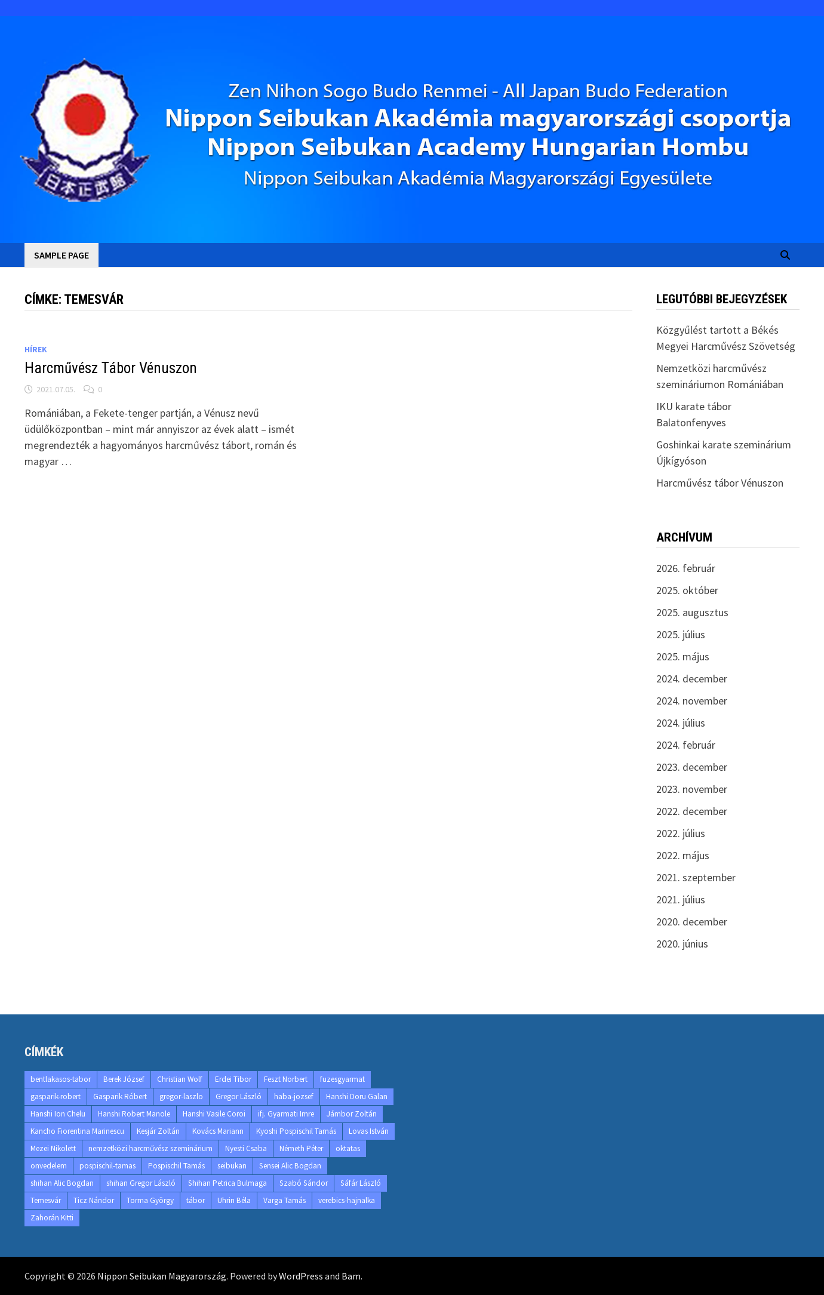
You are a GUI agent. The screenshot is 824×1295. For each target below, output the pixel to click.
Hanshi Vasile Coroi (214, 1114)
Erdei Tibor (233, 1079)
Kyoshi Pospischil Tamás (296, 1131)
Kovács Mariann (218, 1131)
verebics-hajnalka (346, 1200)
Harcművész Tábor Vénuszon (110, 368)
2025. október (687, 590)
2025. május (682, 656)
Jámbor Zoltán (352, 1114)
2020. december (691, 921)
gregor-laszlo (181, 1096)
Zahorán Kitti (51, 1218)
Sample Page (61, 255)
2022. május (682, 855)
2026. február (685, 568)
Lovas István (369, 1131)
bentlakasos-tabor (60, 1079)
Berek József (123, 1079)
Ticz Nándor (93, 1200)
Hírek (35, 349)
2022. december (691, 811)
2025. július (680, 634)
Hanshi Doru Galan (357, 1096)
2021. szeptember (696, 877)
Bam (351, 1276)
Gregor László (239, 1096)
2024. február (685, 745)
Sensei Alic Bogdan (290, 1166)
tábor (195, 1200)
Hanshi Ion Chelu (57, 1114)
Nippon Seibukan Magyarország (161, 1276)
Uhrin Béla (234, 1200)
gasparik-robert (55, 1096)
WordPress (301, 1276)
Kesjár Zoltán (158, 1131)
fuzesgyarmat (342, 1079)
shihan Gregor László (141, 1183)
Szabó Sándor (303, 1183)
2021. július (680, 899)
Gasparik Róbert (120, 1096)
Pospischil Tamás (176, 1166)
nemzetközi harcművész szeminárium (150, 1148)
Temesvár (45, 1200)
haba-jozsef (293, 1096)
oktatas (348, 1148)
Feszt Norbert (286, 1079)
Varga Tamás (284, 1200)
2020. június (682, 944)
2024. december (691, 678)
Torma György (150, 1200)
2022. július (680, 833)
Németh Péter (301, 1148)
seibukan (232, 1166)
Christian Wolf (179, 1079)
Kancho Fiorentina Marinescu (77, 1131)
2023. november (691, 789)
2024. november (691, 701)
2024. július (680, 723)
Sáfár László (360, 1183)
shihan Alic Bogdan (62, 1183)
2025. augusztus (692, 612)
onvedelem (48, 1166)
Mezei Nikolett (53, 1148)
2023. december (691, 767)
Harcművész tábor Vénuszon (719, 483)
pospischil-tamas (107, 1166)
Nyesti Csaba (246, 1148)
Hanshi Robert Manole (134, 1114)
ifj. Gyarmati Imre (286, 1114)
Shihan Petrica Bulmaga (227, 1183)
